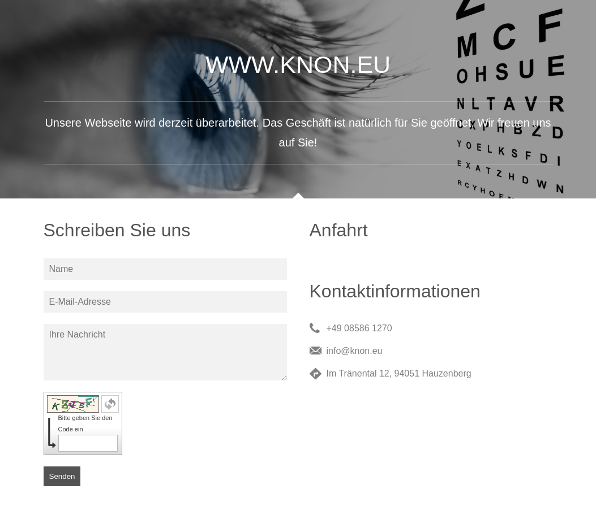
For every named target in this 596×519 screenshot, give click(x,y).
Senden (62, 476)
